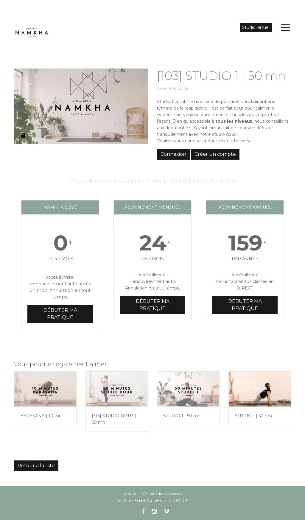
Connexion (173, 154)
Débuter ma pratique (60, 313)
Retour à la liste (36, 465)
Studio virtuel (256, 27)
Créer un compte (215, 154)
